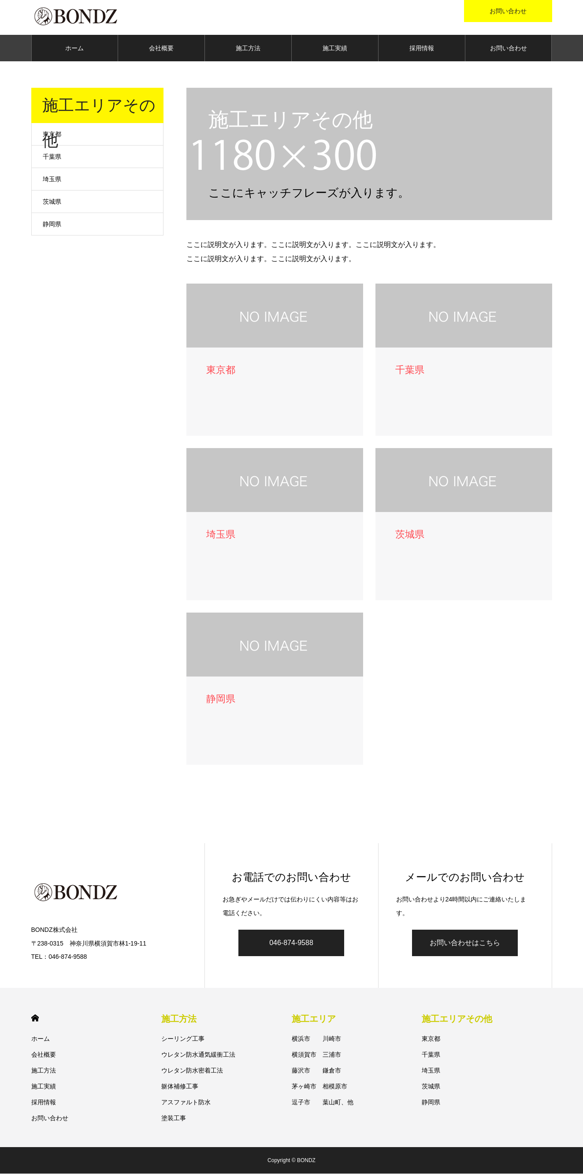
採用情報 (421, 48)
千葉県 (52, 157)
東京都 (52, 134)
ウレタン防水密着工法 (192, 1070)
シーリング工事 (182, 1039)
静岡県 (52, 224)
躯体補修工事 (179, 1086)
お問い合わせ (508, 48)
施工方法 (248, 48)
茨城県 (52, 202)
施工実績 (335, 48)
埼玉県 (52, 179)
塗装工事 (173, 1118)
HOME (35, 1018)
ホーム (74, 48)
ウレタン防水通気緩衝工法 (198, 1054)
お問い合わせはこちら (465, 943)
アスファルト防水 (186, 1102)
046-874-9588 (291, 943)
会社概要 (161, 48)
